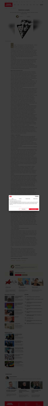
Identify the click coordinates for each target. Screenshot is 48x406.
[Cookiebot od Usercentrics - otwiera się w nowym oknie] (35, 196)
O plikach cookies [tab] (35, 198)
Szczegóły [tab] (20, 198)
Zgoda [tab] (12, 198)
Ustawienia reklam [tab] (28, 198)
